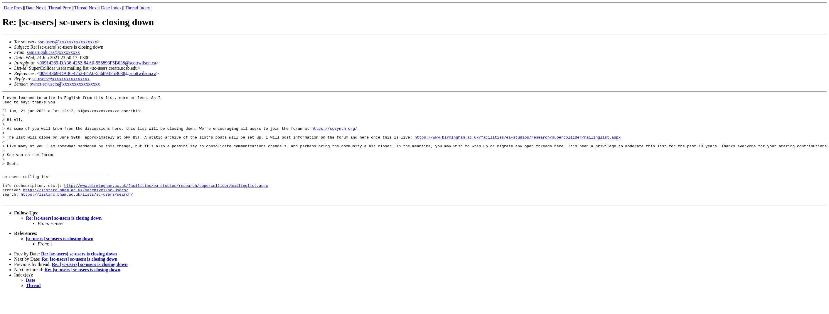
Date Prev (13, 7)
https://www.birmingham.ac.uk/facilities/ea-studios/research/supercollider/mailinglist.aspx (517, 146)
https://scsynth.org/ (334, 135)
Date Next (35, 7)
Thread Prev (59, 7)
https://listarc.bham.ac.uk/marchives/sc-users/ (75, 209)
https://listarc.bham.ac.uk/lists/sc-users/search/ (77, 214)
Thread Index (137, 7)
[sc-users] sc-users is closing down (59, 259)
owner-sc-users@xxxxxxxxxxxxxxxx (65, 83)
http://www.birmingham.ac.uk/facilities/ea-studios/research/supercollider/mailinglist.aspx (166, 204)
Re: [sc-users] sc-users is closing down (64, 239)
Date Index (111, 7)
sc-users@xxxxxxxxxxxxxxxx (68, 41)
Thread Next (86, 7)
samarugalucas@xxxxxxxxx (53, 52)
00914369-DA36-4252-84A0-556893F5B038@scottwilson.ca (97, 62)
